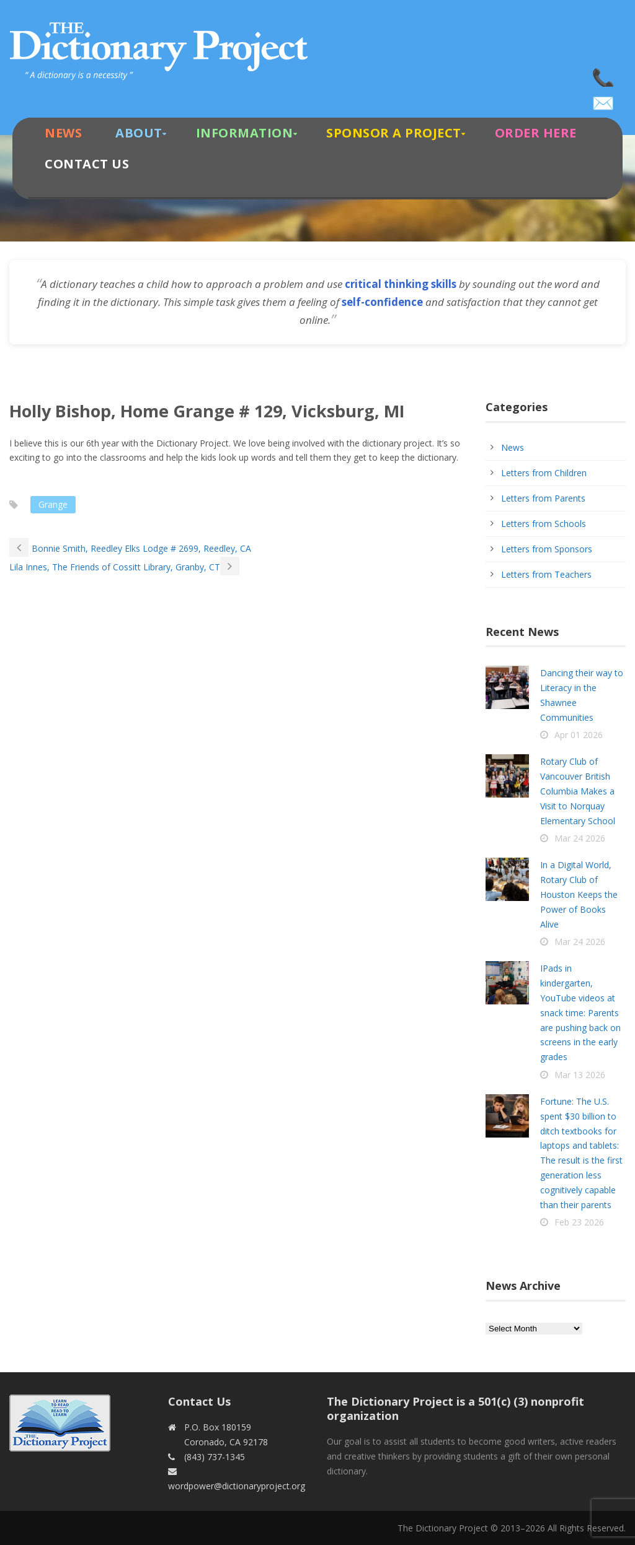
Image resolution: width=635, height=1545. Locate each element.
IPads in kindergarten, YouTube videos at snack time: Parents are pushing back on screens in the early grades (580, 1012)
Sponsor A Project (393, 132)
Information (244, 132)
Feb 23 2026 (579, 1222)
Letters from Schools (543, 523)
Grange (53, 504)
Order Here (536, 132)
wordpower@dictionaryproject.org (604, 99)
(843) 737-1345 (604, 74)
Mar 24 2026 (579, 838)
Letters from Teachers (546, 574)
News (63, 132)
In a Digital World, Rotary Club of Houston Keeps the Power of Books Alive (579, 894)
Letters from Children (544, 473)
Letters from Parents (543, 498)
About (138, 132)
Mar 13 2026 (579, 1075)
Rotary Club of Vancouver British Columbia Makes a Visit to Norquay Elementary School (577, 790)
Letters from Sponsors (546, 549)
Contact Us (87, 163)
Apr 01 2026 (578, 735)
